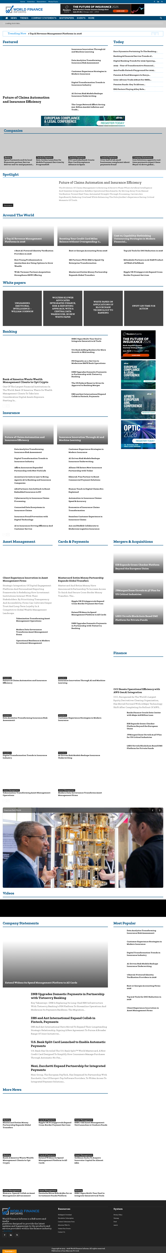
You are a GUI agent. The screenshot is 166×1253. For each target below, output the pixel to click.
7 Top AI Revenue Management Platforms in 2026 (55, 33)
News (14, 18)
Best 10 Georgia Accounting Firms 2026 (88, 250)
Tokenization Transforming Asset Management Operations (33, 619)
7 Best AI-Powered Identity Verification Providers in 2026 (141, 976)
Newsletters (41, 2)
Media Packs (53, 2)
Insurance (8, 205)
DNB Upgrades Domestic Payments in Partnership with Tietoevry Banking (89, 374)
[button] (161, 18)
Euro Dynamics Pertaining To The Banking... (135, 51)
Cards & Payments (45, 157)
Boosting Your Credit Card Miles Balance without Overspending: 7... (80, 240)
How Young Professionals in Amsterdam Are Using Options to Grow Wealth (33, 263)
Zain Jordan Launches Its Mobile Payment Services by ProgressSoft (50, 162)
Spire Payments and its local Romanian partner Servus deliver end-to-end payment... (18, 162)
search (116, 1225)
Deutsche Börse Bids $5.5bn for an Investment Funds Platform (55, 1194)
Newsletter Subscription (66, 1218)
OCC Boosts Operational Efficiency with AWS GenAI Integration (136, 691)
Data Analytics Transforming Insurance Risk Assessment (86, 61)
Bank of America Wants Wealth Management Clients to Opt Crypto (25, 380)
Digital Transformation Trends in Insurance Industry (88, 83)
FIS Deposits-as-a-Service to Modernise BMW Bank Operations (88, 362)
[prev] (153, 33)
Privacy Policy (118, 1215)
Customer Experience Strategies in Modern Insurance (89, 72)
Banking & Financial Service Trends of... (133, 56)
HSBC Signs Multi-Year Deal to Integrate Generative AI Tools (86, 339)
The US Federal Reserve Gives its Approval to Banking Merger (87, 384)
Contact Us (61, 1232)
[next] (156, 33)
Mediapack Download (65, 1215)
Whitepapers (66, 18)
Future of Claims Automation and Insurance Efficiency (26, 99)
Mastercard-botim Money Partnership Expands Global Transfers (81, 579)
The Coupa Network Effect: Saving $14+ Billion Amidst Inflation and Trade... (88, 107)
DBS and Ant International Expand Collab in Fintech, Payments (88, 395)
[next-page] (7, 405)
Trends (24, 18)
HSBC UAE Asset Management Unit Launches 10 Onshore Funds (90, 1123)
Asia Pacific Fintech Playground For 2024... (134, 70)
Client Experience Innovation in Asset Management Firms (25, 579)
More (91, 18)
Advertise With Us (64, 1225)
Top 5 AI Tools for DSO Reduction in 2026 (143, 250)
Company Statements (43, 18)
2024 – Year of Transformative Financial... (134, 65)
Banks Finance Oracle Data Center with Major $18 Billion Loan (144, 713)
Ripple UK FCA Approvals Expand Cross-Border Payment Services (87, 602)
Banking (8, 157)
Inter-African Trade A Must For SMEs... (132, 79)
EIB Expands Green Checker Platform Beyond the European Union (142, 726)
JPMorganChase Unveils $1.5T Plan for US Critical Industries (144, 735)
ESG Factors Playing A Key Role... (129, 89)
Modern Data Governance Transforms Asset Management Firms (32, 632)
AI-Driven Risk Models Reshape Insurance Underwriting (87, 94)
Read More (8, 1231)
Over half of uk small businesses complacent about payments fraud (115, 162)
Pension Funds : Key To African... (129, 84)
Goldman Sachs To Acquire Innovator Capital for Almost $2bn (88, 1160)
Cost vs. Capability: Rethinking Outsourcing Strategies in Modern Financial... (134, 238)
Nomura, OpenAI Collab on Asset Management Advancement (19, 1194)
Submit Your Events (64, 1228)
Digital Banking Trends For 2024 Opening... (134, 61)
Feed (115, 1221)
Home (22, 2)
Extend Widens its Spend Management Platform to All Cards (88, 613)
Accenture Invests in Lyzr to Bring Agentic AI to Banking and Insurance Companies (32, 479)
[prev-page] (4, 405)
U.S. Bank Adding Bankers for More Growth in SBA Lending (88, 351)
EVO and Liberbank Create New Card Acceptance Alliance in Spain (81, 162)
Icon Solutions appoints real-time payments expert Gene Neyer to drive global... (146, 162)
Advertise (31, 2)
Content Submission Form (66, 1221)
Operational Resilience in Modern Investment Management (33, 641)
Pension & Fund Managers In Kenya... (131, 75)
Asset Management (11, 790)
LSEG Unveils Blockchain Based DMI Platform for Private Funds (144, 747)
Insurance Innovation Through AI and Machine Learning (88, 50)
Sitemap (116, 1218)
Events (81, 18)
